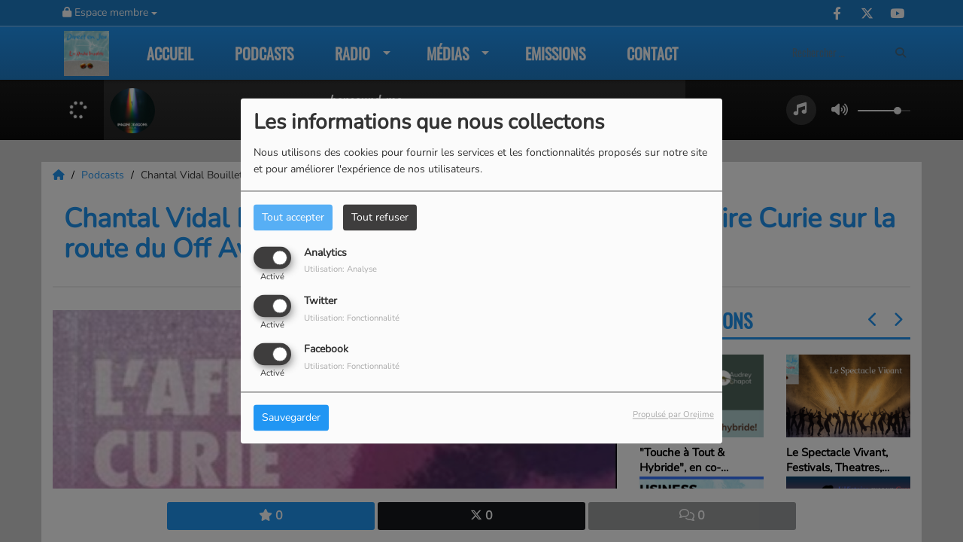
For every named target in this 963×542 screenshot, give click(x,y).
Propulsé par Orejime (673, 415)
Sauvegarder (291, 418)
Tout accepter (293, 217)
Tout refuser (380, 217)
